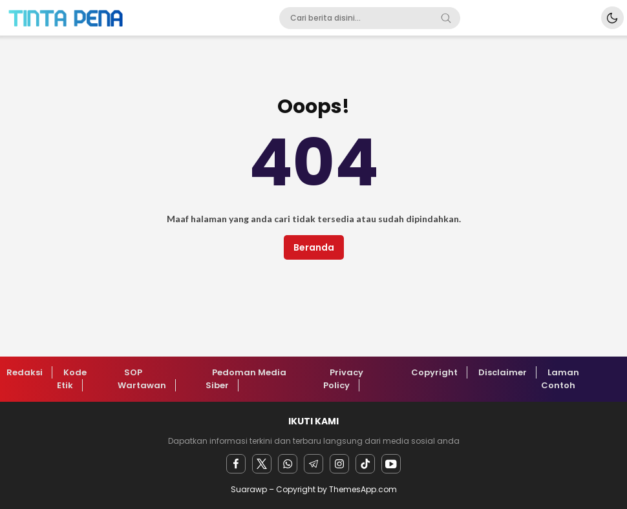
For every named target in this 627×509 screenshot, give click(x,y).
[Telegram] (313, 463)
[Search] (446, 18)
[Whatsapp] (287, 463)
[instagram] (339, 463)
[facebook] (236, 463)
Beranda (313, 247)
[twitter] (261, 463)
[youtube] (391, 463)
